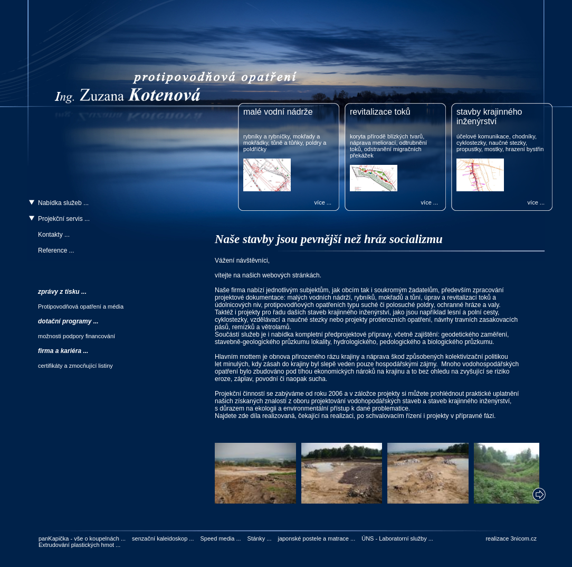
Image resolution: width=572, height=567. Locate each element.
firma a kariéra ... (63, 351)
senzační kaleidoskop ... (163, 538)
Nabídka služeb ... (63, 203)
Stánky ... (259, 538)
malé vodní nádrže (278, 111)
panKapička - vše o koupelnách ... (82, 538)
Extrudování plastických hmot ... (79, 545)
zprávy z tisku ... (62, 291)
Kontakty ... (54, 234)
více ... (322, 202)
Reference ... (56, 250)
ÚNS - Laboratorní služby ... (397, 538)
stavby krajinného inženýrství (489, 116)
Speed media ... (221, 538)
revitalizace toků (380, 111)
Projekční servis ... (64, 218)
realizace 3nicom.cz (511, 538)
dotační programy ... (68, 321)
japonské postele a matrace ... (316, 538)
